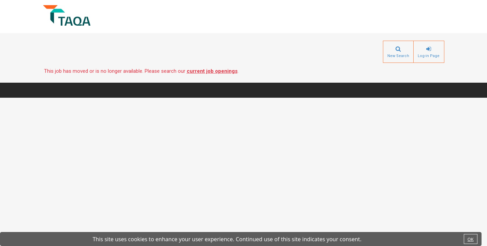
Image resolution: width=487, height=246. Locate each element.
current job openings (212, 71)
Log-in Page (429, 56)
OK (471, 239)
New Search (398, 56)
